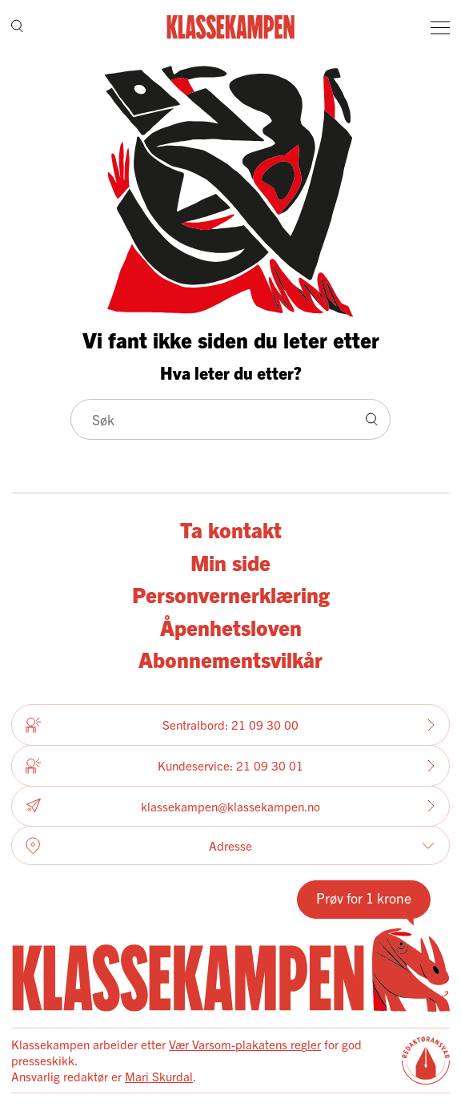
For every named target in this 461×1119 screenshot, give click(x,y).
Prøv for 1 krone (363, 897)
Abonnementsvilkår (230, 659)
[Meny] (440, 27)
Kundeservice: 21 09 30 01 (230, 765)
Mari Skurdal (159, 1076)
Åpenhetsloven (231, 627)
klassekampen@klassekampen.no (230, 806)
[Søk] (17, 27)
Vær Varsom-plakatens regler (245, 1044)
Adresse (230, 846)
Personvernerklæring (231, 594)
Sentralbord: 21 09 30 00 (230, 724)
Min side (230, 562)
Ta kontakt (231, 529)
